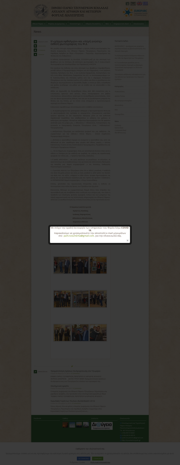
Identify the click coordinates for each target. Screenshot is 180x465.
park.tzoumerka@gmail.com (79, 235)
